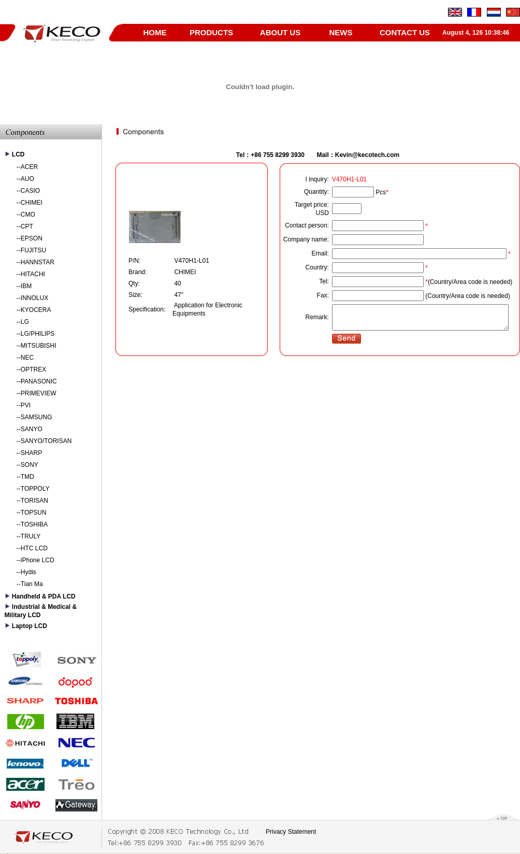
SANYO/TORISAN (46, 441)
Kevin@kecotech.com (367, 155)
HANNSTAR (37, 262)
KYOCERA (36, 310)
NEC (27, 357)
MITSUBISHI (38, 345)
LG (25, 321)
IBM (26, 286)
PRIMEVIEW (38, 393)
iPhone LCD (37, 560)
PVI (26, 405)
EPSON (31, 238)
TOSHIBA (34, 524)
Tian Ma (32, 584)
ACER (29, 166)
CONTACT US (405, 32)
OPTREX (33, 369)
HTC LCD (34, 548)
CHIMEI (31, 202)
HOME (155, 32)
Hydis (28, 572)
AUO (27, 178)
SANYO (31, 429)
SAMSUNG (36, 417)
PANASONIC (39, 381)
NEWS (341, 32)
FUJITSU (33, 250)
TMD (27, 476)
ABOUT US (280, 32)
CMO (28, 214)
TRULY (30, 536)
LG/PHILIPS (37, 333)
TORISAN (34, 500)
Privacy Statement (291, 831)
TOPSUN (34, 512)
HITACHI (33, 274)
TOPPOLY (35, 488)
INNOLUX (34, 298)
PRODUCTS (211, 32)
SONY (29, 464)
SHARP (31, 453)
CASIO (30, 190)
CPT (27, 226)
